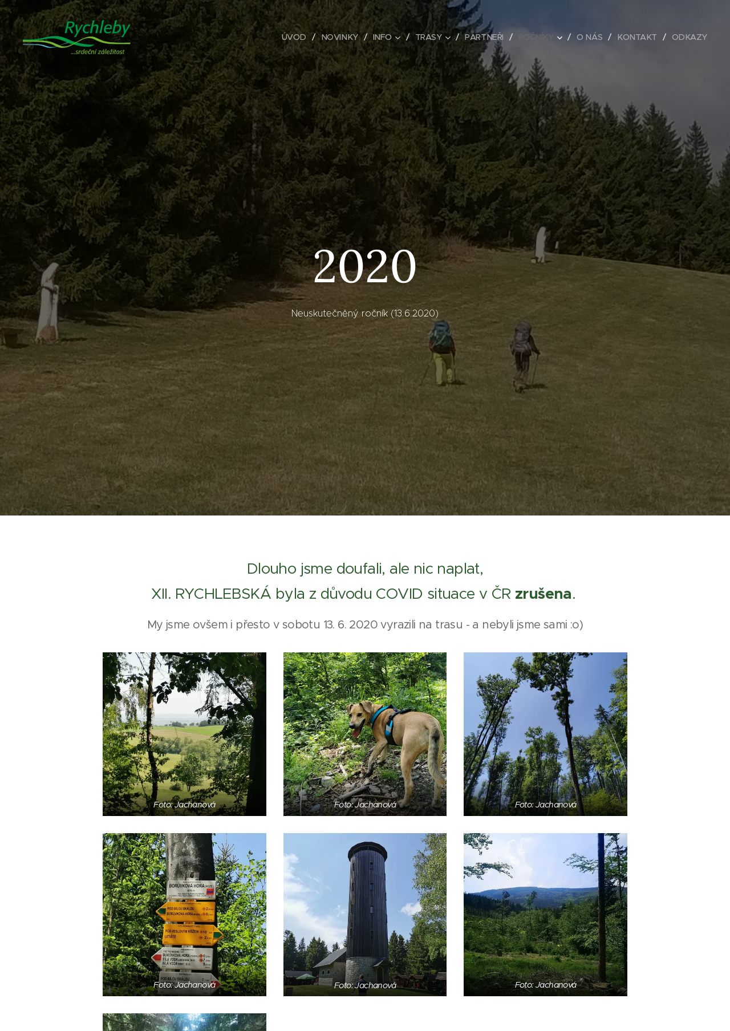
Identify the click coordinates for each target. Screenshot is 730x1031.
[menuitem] (283, 37)
